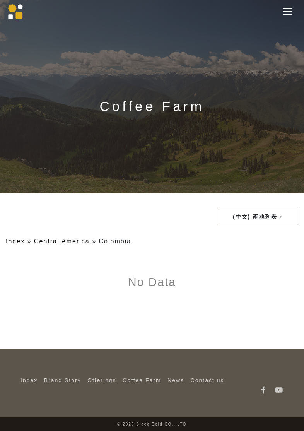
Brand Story (62, 380)
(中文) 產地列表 (257, 217)
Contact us (207, 380)
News (175, 380)
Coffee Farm (142, 380)
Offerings (101, 380)
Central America (62, 241)
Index (15, 241)
